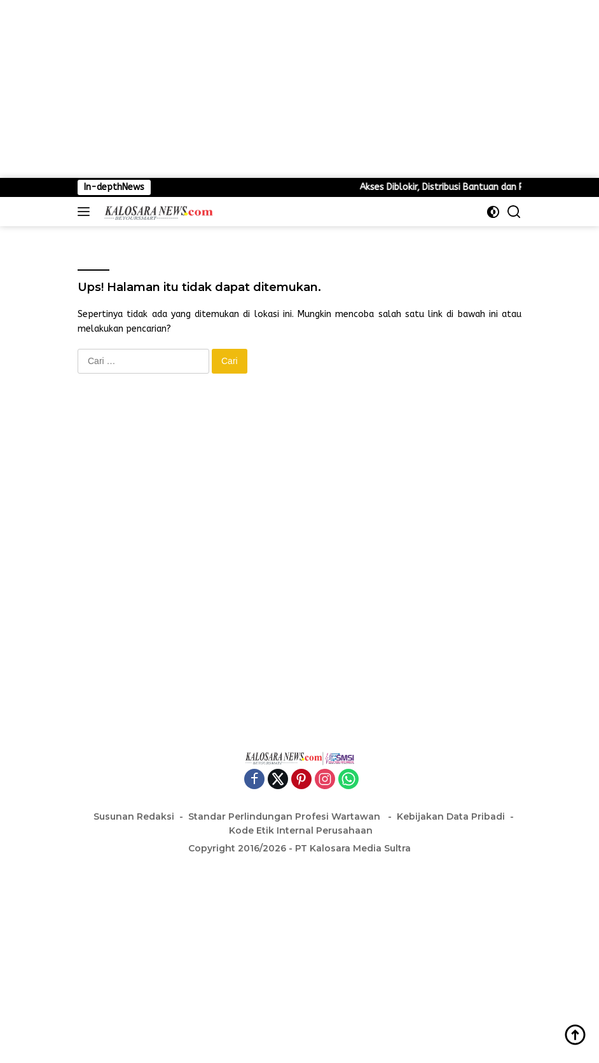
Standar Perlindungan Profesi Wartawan (285, 816)
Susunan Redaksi (133, 816)
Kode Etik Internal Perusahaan (301, 830)
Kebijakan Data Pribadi (451, 816)
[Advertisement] (299, 89)
